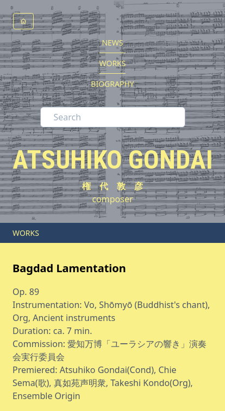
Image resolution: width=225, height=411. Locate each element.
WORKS (112, 63)
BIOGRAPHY (112, 84)
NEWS (112, 42)
